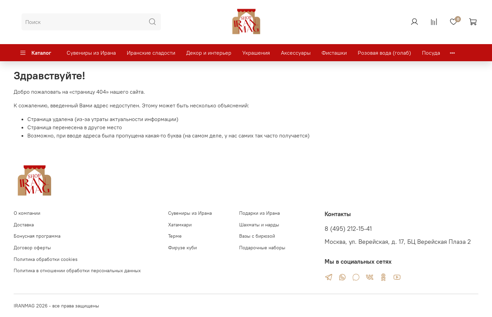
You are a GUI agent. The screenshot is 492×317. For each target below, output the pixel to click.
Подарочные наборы (262, 248)
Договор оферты (32, 248)
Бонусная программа (37, 236)
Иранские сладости (151, 52)
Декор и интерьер (208, 52)
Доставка (24, 225)
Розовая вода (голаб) (384, 52)
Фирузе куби (182, 248)
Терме (175, 236)
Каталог (35, 52)
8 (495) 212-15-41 (348, 229)
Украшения (256, 52)
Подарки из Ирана (259, 213)
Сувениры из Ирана (91, 52)
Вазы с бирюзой (257, 236)
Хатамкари (180, 225)
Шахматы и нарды (259, 225)
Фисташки (334, 52)
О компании (27, 213)
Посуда (431, 52)
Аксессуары (296, 52)
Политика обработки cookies (46, 259)
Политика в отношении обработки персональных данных (77, 270)
